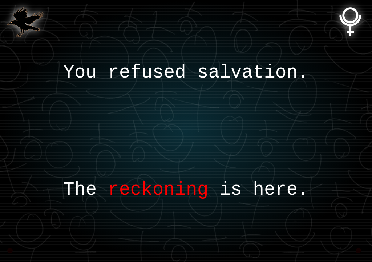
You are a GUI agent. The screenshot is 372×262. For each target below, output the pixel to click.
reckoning (158, 189)
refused (147, 72)
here (275, 189)
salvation (247, 72)
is (230, 189)
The (80, 189)
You (80, 72)
